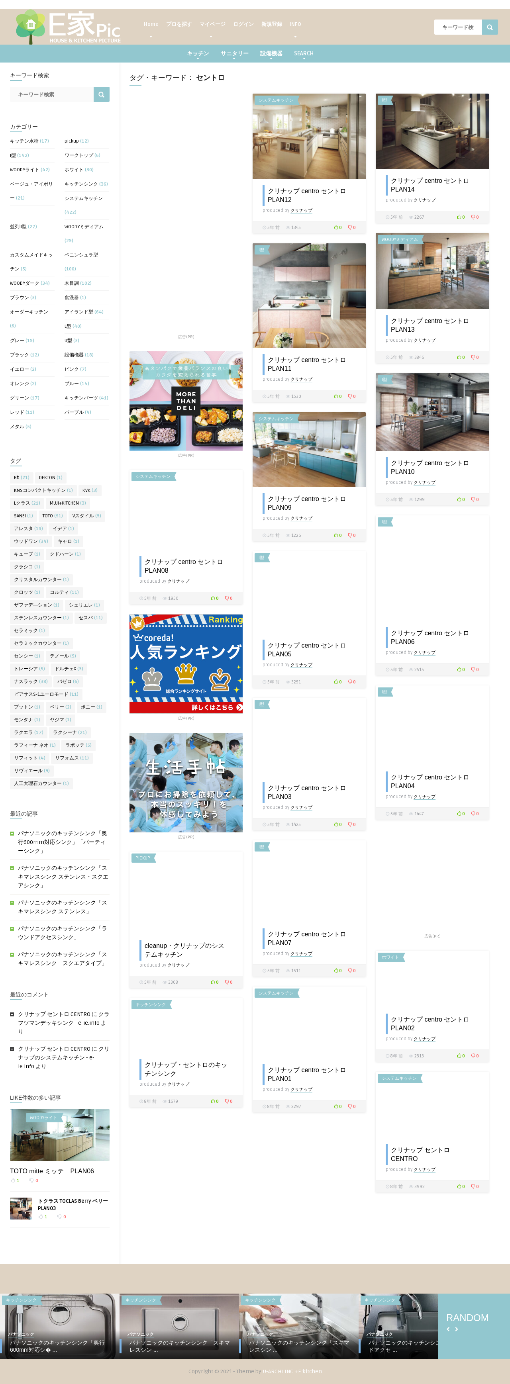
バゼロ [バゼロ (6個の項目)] (68, 682)
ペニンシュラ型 (81, 255)
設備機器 (271, 54)
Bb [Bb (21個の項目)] (21, 478)
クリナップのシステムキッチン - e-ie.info (64, 1057)
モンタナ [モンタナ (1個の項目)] (27, 720)
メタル (17, 427)
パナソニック (21, 1334)
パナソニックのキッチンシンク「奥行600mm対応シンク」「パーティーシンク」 (62, 842)
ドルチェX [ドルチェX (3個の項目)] (69, 669)
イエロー (19, 369)
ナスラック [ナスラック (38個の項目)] (31, 682)
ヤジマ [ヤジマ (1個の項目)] (60, 720)
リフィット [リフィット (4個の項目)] (29, 758)
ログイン (243, 24)
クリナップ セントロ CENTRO (54, 1014)
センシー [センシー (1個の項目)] (27, 656)
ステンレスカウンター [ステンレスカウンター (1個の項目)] (41, 618)
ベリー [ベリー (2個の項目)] (60, 707)
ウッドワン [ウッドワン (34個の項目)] (31, 541)
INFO (295, 26)
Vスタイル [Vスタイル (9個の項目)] (87, 516)
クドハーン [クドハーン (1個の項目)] (65, 554)
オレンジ (19, 384)
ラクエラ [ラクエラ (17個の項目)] (28, 733)
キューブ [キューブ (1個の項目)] (27, 554)
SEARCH (304, 54)
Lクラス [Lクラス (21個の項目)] (27, 503)
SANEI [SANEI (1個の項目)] (23, 516)
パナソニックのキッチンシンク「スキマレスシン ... (179, 1346)
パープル (74, 412)
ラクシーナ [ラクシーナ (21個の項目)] (70, 733)
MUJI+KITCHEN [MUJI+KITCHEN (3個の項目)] (68, 503)
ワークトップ (79, 156)
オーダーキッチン (29, 312)
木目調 (72, 283)
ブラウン (19, 298)
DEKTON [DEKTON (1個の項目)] (51, 478)
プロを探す (179, 24)
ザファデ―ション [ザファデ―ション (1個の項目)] (36, 605)
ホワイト (74, 170)
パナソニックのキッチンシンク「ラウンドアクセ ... (419, 1346)
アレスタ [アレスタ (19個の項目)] (28, 529)
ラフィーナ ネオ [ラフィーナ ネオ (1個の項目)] (35, 745)
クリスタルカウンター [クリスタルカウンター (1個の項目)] (41, 580)
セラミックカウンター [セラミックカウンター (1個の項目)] (41, 643)
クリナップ (301, 210)
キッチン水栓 (24, 141)
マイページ (213, 26)
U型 (68, 341)
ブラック (19, 355)
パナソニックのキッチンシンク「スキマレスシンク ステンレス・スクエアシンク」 (63, 877)
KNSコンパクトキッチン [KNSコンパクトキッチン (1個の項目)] (43, 490)
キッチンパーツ (81, 398)
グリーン (19, 398)
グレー (17, 341)
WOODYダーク (24, 283)
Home (151, 26)
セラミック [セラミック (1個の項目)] (29, 631)
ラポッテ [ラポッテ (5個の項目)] (78, 745)
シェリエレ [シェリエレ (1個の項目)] (84, 605)
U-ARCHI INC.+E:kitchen (292, 1371)
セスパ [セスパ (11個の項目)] (90, 618)
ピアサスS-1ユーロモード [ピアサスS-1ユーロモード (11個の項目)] (46, 694)
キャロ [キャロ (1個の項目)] (68, 541)
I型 (13, 156)
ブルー (72, 384)
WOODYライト (24, 170)
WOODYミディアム (84, 227)
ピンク (72, 369)
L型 (68, 326)
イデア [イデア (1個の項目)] (63, 529)
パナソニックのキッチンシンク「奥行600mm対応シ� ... (57, 1346)
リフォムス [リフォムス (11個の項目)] (72, 758)
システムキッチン (84, 199)
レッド (17, 412)
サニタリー (235, 54)
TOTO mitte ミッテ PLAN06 (52, 1171)
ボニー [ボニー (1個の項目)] (91, 707)
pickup (72, 141)
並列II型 (18, 227)
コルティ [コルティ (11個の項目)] (64, 592)
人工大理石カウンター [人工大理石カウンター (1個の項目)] (41, 784)
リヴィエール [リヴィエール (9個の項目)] (32, 771)
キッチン (198, 54)
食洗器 (72, 298)
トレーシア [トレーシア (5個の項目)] (29, 669)
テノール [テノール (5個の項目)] (63, 656)
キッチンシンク (81, 184)
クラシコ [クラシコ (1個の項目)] (27, 567)
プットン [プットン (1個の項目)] (27, 707)
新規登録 (271, 24)
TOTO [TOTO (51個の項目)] (53, 516)
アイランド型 (79, 312)
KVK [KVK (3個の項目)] (90, 490)
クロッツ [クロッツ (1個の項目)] (27, 592)
